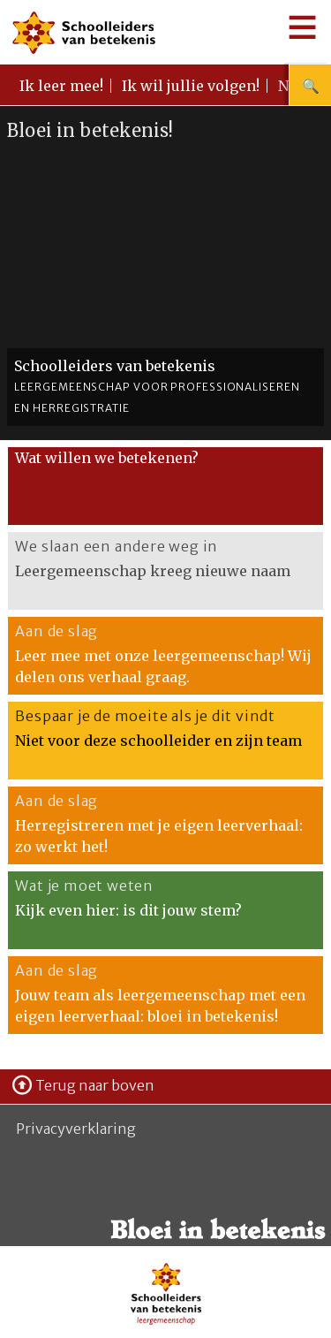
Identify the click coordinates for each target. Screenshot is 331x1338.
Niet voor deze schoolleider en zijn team (158, 740)
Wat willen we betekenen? (107, 458)
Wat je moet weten (84, 885)
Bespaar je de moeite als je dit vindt (145, 716)
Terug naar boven (94, 1085)
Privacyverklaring (76, 1128)
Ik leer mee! (61, 86)
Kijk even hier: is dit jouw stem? (128, 910)
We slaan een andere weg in (116, 546)
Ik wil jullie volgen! (191, 86)
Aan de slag (56, 631)
